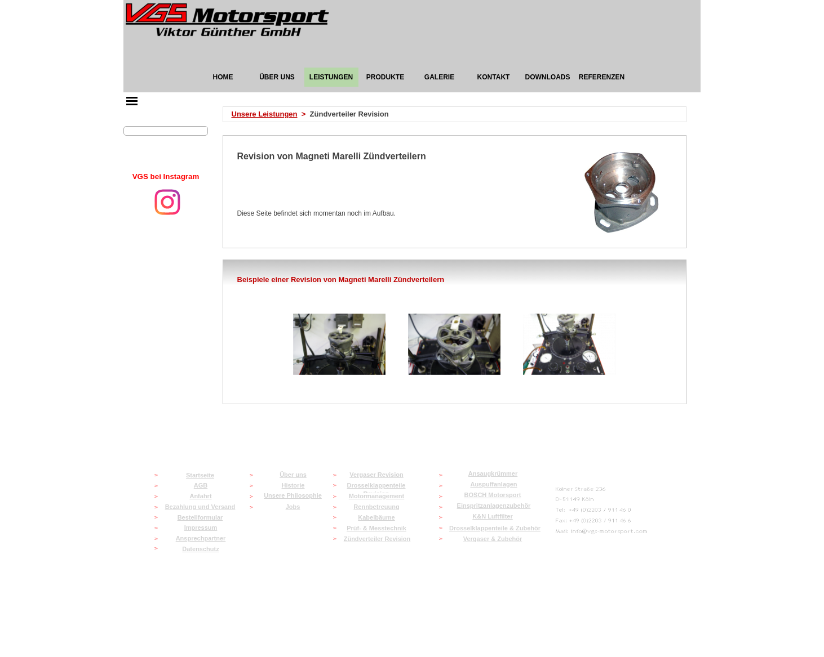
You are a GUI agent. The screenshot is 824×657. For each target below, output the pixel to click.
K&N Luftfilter (492, 516)
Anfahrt (200, 496)
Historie (293, 485)
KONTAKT (493, 77)
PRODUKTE (385, 77)
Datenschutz (200, 549)
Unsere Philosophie (293, 495)
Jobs (293, 506)
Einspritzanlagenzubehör (494, 505)
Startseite (200, 475)
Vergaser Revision (376, 474)
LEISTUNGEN (331, 77)
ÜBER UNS (277, 77)
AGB (200, 485)
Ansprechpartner (201, 538)
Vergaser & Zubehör (492, 538)
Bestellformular (200, 517)
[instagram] (167, 202)
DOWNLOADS (547, 77)
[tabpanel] (165, 176)
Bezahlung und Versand (200, 506)
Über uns (293, 474)
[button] (339, 344)
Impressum (201, 527)
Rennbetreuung (376, 506)
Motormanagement (376, 496)
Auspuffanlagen (493, 484)
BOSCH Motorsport (492, 494)
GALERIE (439, 77)
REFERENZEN (601, 77)
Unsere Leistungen (265, 114)
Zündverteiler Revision (377, 538)
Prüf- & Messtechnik (376, 528)
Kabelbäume (376, 517)
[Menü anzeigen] (131, 100)
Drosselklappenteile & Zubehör (495, 528)
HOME (223, 77)
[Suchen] (165, 131)
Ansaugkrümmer (492, 473)
